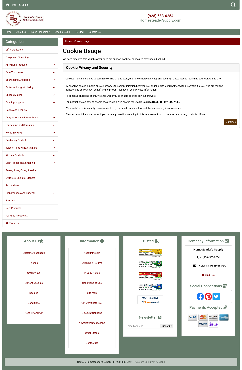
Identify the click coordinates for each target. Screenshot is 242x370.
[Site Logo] (42, 18)
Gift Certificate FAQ (91, 302)
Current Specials (34, 282)
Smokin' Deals (62, 31)
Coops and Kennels (16, 110)
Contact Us (95, 31)
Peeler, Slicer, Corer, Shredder (21, 170)
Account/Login (92, 252)
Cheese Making (30, 94)
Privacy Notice (92, 272)
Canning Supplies (30, 102)
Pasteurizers (12, 185)
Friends (34, 262)
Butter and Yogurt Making (30, 87)
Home (11, 4)
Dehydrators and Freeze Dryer (30, 117)
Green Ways (33, 272)
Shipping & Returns (91, 262)
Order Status (92, 333)
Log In (24, 4)
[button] (233, 5)
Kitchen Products (30, 155)
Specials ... (11, 200)
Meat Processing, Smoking (30, 162)
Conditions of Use (92, 282)
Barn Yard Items (30, 72)
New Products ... (15, 208)
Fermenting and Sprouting (30, 125)
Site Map (92, 292)
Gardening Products (30, 140)
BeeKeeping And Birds (30, 79)
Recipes (33, 292)
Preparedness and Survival (30, 193)
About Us (21, 31)
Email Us (208, 274)
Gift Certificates (14, 49)
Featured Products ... (17, 215)
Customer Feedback (34, 252)
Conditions (34, 302)
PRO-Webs (159, 361)
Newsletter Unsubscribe (92, 322)
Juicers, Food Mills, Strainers (30, 147)
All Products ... (13, 223)
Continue (231, 121)
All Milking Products (30, 64)
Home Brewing (30, 132)
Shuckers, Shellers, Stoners (20, 177)
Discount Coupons (92, 312)
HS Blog (79, 31)
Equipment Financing (17, 57)
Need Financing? (40, 31)
